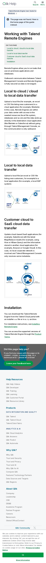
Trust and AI (11, 465)
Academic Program (14, 507)
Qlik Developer (12, 387)
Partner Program (13, 510)
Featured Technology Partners (19, 475)
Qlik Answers (11, 436)
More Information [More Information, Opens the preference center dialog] (23, 560)
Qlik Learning (11, 394)
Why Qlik (9, 455)
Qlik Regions (11, 482)
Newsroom (10, 517)
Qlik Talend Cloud (13, 420)
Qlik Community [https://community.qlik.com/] (22, 528)
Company (10, 493)
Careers (9, 514)
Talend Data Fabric (14, 423)
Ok (23, 555)
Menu (42, 5)
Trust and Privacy (13, 462)
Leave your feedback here (18, 363)
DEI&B (8, 504)
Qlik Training (11, 391)
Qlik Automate (12, 443)
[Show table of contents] (5, 11)
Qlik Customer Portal (15, 398)
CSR (8, 500)
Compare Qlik (12, 472)
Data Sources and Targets (17, 479)
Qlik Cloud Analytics (14, 433)
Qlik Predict (11, 440)
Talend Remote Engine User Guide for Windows (22, 12)
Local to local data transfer (17, 53)
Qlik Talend (11, 416)
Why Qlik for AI (12, 468)
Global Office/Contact (15, 520)
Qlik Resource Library (15, 401)
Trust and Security (14, 458)
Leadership (11, 497)
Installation (11, 61)
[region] (23, 546)
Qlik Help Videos (13, 384)
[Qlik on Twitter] (35, 528)
